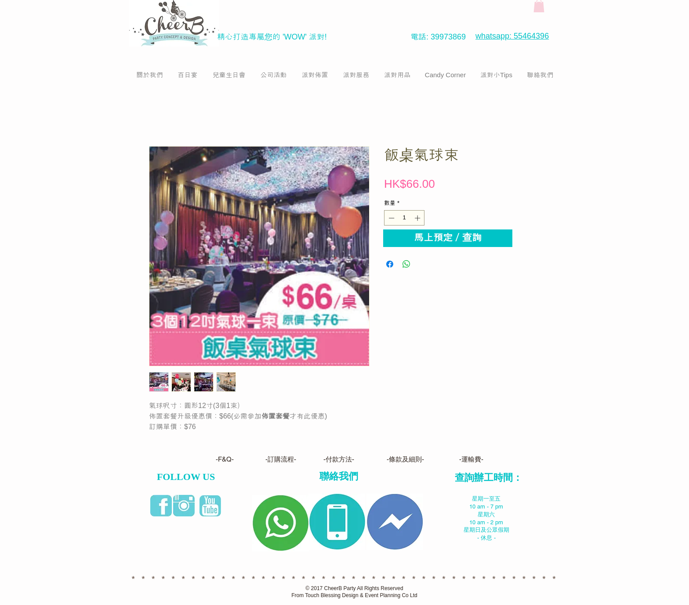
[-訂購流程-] (281, 459)
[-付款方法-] (339, 459)
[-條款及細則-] (405, 459)
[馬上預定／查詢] (447, 238)
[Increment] (418, 218)
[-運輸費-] (471, 459)
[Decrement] (390, 218)
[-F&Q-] (225, 459)
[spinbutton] (404, 218)
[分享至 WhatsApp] (406, 264)
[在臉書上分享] (389, 264)
